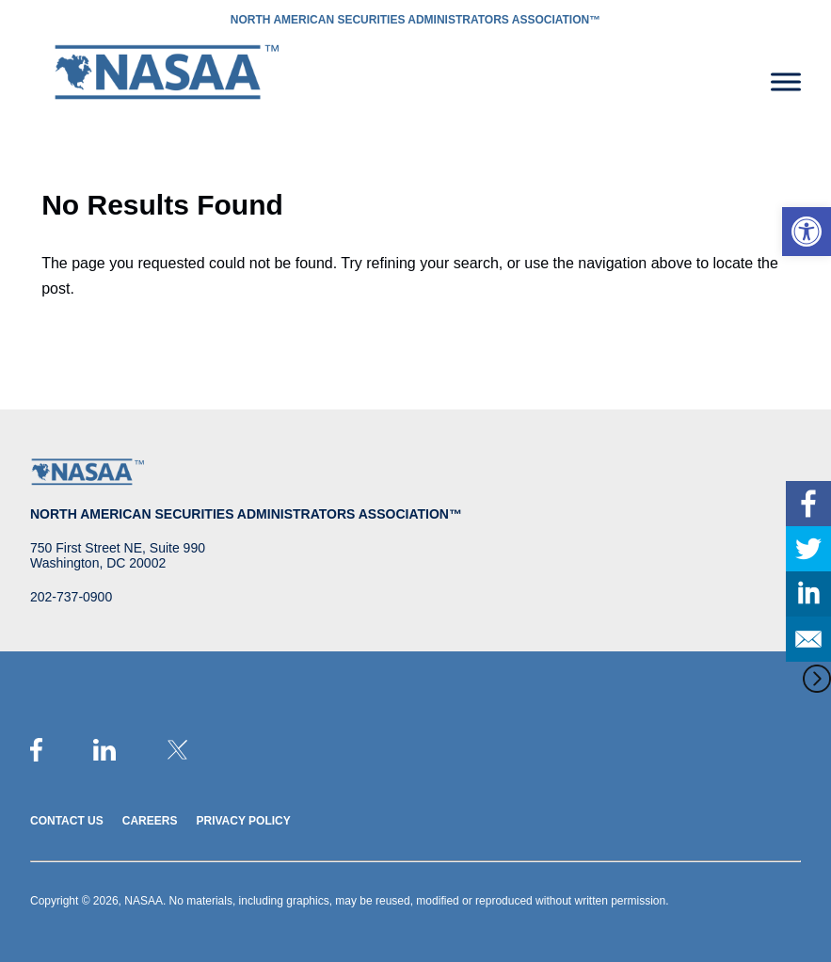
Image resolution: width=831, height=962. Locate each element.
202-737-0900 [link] (71, 596)
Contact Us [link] (67, 820)
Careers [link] (150, 820)
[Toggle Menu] (786, 81)
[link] (806, 231)
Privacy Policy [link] (243, 820)
